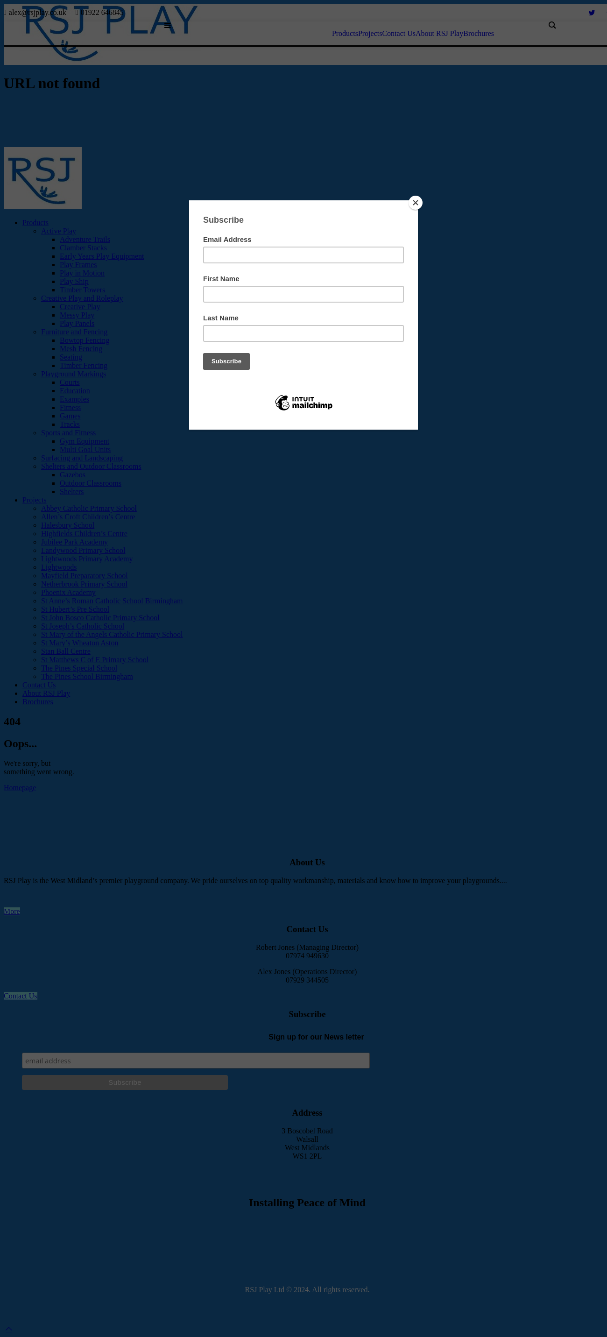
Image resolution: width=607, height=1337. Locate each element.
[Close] (416, 203)
